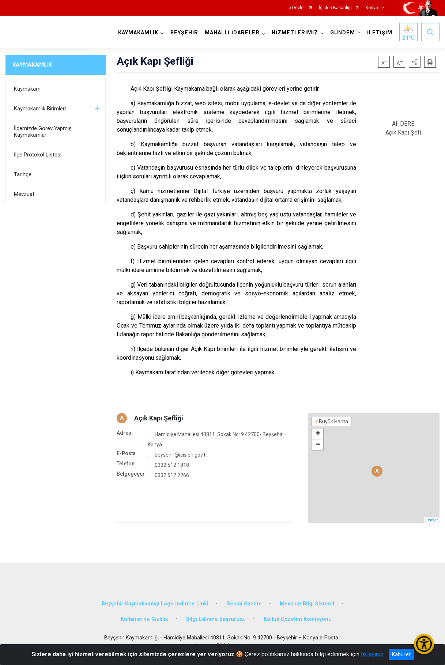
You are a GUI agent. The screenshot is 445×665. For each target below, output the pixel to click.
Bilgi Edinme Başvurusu (216, 619)
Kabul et (401, 654)
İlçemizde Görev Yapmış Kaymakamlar (43, 131)
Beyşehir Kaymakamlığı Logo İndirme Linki (155, 604)
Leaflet (432, 520)
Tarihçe (22, 174)
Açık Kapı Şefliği (158, 418)
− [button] (318, 444)
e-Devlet (297, 7)
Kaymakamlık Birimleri (40, 108)
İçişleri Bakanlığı (335, 7)
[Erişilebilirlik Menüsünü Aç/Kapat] (424, 644)
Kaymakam (27, 89)
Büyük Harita (333, 421)
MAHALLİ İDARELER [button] (232, 33)
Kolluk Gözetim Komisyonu (298, 619)
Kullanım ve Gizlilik (144, 619)
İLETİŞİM (379, 33)
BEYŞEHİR (184, 33)
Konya (372, 7)
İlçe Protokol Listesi (37, 154)
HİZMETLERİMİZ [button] (295, 33)
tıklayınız (372, 654)
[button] (415, 62)
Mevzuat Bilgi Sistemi (307, 604)
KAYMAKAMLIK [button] (138, 33)
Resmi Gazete (244, 604)
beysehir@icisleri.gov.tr (181, 455)
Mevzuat (24, 194)
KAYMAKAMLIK (32, 64)
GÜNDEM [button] (342, 33)
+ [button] (318, 433)
